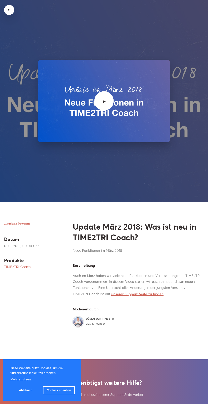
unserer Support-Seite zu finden (137, 294)
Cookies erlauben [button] (59, 390)
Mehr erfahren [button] (20, 379)
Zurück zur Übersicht (17, 223)
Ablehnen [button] (25, 390)
